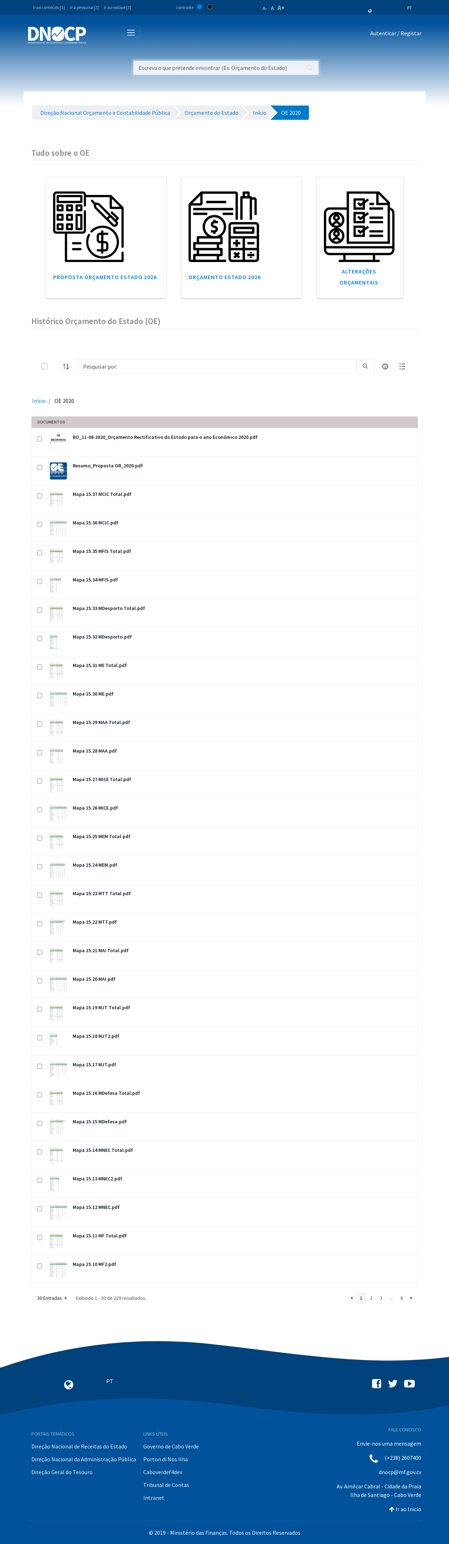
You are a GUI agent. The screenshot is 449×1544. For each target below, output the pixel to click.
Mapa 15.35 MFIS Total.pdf (102, 551)
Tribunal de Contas (166, 1484)
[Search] (217, 366)
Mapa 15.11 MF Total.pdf (100, 1235)
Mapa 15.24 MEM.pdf (95, 865)
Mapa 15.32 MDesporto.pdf (102, 636)
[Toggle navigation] (95, 35)
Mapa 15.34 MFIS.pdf (95, 579)
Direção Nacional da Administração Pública (83, 1459)
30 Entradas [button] (52, 1298)
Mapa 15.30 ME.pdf (93, 694)
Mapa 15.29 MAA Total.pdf (101, 722)
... (391, 1298)
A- (265, 8)
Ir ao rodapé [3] (117, 7)
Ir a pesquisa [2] (84, 7)
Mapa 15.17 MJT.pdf (94, 1064)
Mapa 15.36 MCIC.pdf (95, 522)
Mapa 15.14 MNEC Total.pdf (103, 1150)
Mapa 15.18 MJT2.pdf (96, 1036)
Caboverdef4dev (162, 1472)
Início (39, 400)
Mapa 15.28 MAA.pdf (95, 751)
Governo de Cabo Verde (171, 1446)
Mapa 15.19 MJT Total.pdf (101, 1007)
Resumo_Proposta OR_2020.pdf (108, 465)
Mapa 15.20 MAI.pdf (94, 979)
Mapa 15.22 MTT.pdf (95, 922)
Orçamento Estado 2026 (225, 277)
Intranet (153, 1497)
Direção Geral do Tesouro (62, 1472)
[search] (365, 366)
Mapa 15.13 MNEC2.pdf (97, 1178)
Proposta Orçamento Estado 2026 (105, 277)
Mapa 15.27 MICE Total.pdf (102, 779)
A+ (281, 8)
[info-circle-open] (385, 366)
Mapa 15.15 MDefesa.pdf (100, 1121)
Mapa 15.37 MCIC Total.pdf (102, 494)
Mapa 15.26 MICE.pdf (95, 808)
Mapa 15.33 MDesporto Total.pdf (109, 608)
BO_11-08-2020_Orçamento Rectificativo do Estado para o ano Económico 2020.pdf (165, 437)
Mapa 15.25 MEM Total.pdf (101, 836)
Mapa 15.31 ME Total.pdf (100, 665)
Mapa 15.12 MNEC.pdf (96, 1207)
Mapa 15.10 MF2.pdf (94, 1264)
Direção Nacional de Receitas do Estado (79, 1446)
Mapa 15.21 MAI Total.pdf (101, 950)
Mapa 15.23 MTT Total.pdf (102, 893)
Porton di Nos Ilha (165, 1459)
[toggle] (56, 366)
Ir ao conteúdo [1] (49, 7)
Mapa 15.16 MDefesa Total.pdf (106, 1093)
